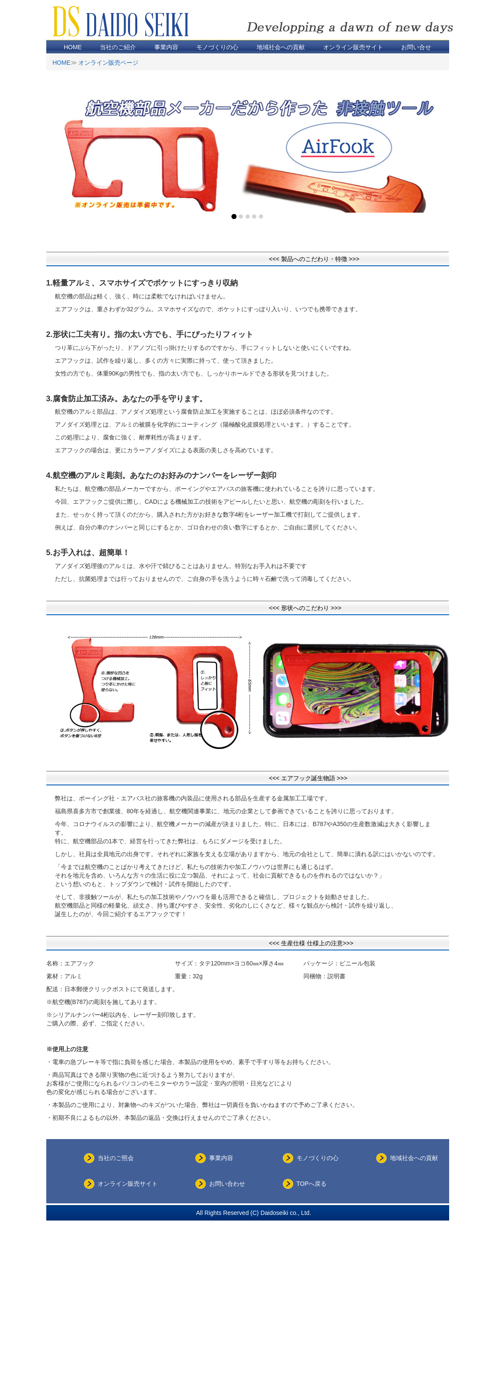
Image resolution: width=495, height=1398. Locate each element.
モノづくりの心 (217, 47)
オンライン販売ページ (108, 62)
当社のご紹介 (118, 47)
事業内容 (166, 47)
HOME (73, 47)
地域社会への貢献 (281, 47)
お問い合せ (416, 47)
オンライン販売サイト (353, 47)
